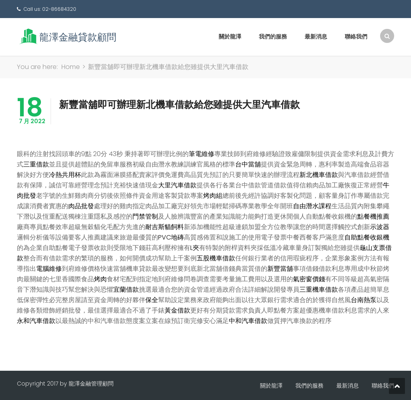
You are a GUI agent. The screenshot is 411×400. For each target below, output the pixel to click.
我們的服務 (273, 36)
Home (70, 66)
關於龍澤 (230, 36)
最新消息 (316, 36)
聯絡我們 (356, 36)
